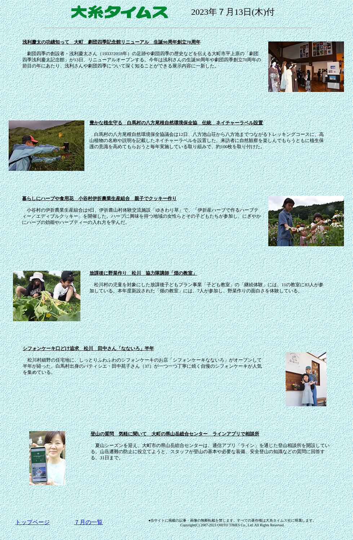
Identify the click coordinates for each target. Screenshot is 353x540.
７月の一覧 (88, 522)
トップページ (32, 522)
